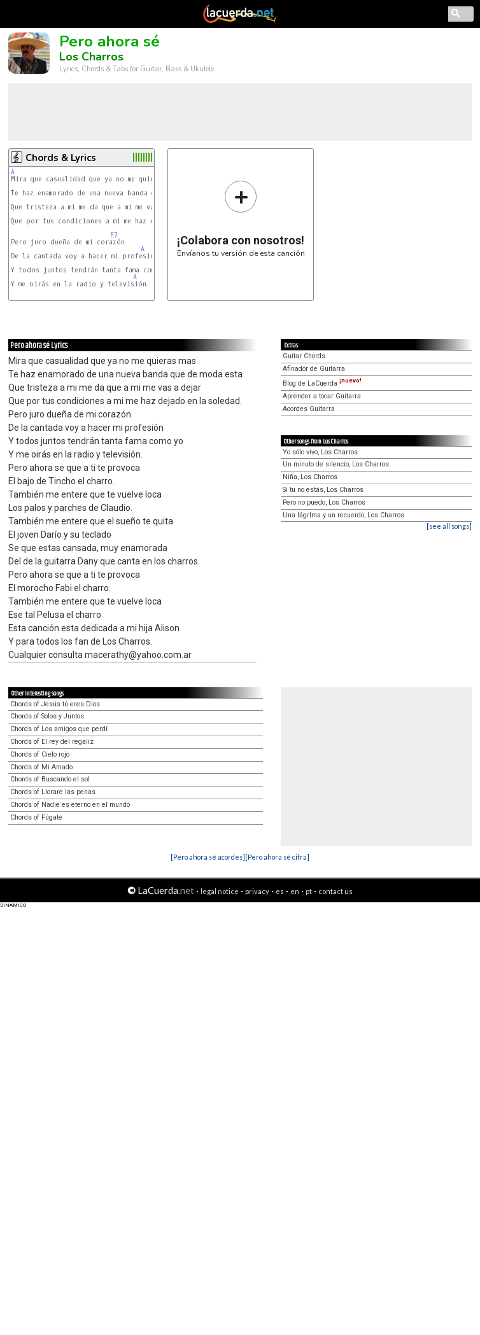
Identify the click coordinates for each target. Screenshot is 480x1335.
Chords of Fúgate (36, 817)
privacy (257, 891)
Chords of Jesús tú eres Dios (55, 704)
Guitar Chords (304, 356)
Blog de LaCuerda (322, 383)
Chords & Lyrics (60, 157)
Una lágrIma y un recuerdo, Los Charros (343, 515)
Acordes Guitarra (309, 409)
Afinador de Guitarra (314, 369)
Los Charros (91, 56)
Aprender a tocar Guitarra (322, 396)
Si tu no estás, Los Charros (323, 490)
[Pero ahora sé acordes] (208, 857)
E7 (114, 235)
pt (309, 891)
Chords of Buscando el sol (50, 779)
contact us (335, 891)
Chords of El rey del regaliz (52, 741)
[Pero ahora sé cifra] (277, 857)
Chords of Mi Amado (41, 767)
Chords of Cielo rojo (39, 754)
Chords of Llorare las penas (52, 792)
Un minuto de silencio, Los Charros (336, 464)
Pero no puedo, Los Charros (324, 502)
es (280, 891)
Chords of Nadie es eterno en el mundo (70, 804)
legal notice (220, 891)
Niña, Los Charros (310, 477)
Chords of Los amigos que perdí (59, 729)
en (294, 891)
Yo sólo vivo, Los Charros (320, 452)
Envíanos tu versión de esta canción (241, 218)
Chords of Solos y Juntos (47, 716)
